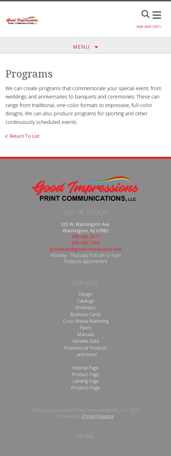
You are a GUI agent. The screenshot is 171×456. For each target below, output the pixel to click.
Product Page (85, 374)
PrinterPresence (98, 416)
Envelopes (85, 307)
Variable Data (85, 341)
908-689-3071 (86, 237)
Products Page (85, 388)
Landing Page (85, 381)
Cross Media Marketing (86, 321)
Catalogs (85, 301)
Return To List (25, 136)
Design (85, 294)
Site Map (85, 436)
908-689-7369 (86, 243)
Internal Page (85, 368)
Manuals (85, 334)
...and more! (85, 354)
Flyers (85, 328)
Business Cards (85, 314)
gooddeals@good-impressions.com (85, 249)
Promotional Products (85, 348)
